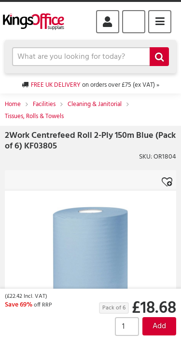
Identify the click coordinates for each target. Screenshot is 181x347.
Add (159, 326)
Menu (159, 21)
